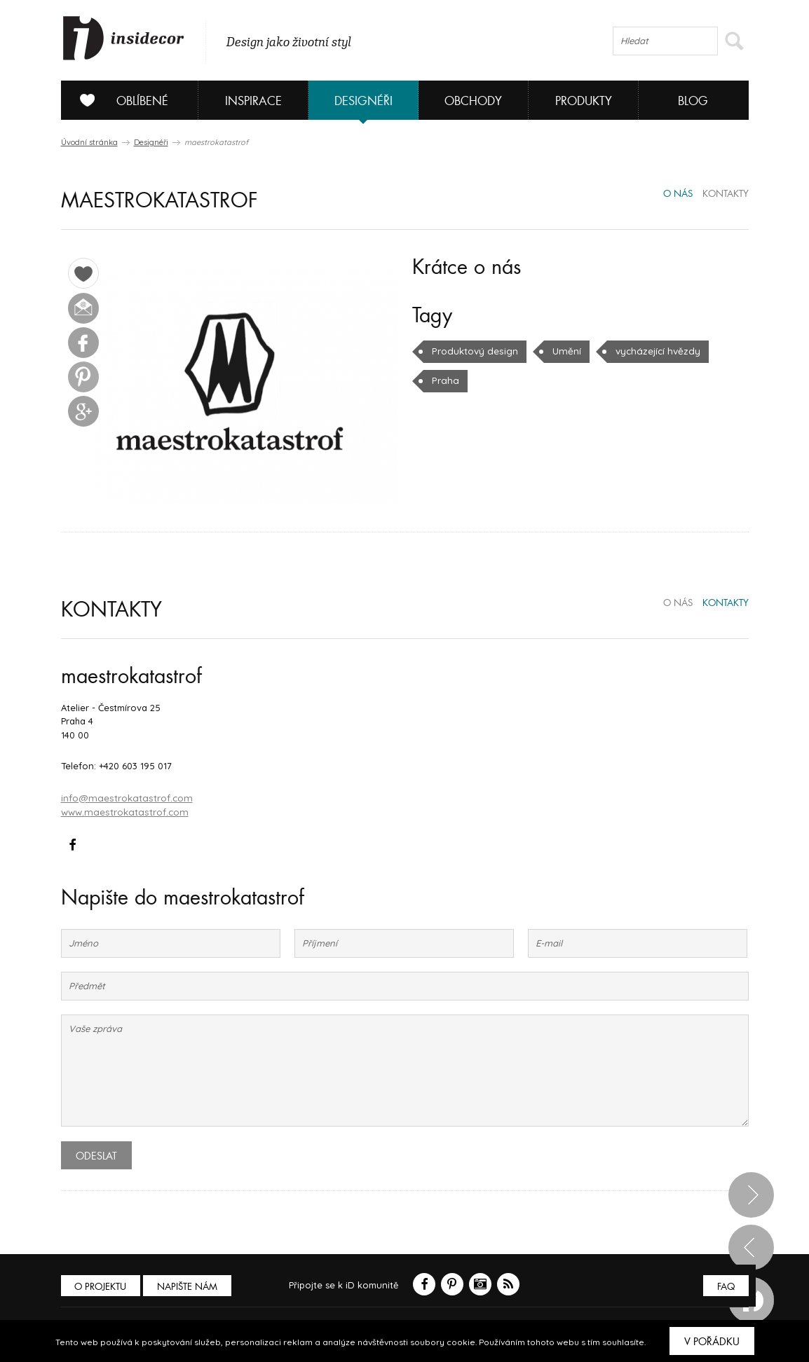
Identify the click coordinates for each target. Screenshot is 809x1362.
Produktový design (473, 351)
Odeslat (96, 1154)
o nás (678, 194)
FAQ (725, 1285)
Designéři (363, 101)
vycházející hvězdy (651, 351)
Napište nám (190, 1285)
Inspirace (253, 101)
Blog (693, 101)
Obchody (473, 101)
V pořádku (712, 1341)
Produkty (583, 101)
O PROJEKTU (102, 1285)
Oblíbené (118, 100)
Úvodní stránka (89, 142)
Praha (444, 380)
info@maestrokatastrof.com (123, 797)
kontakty (725, 194)
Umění (563, 351)
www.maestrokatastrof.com (121, 810)
